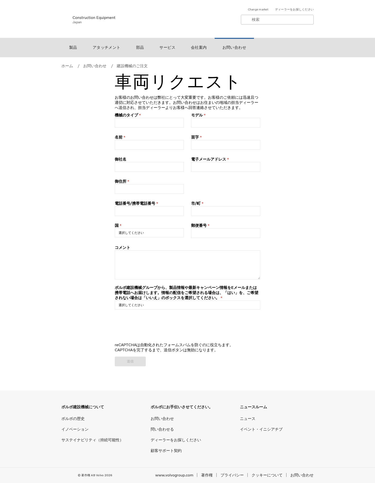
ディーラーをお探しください (294, 9)
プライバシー (232, 475)
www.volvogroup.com (174, 475)
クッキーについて (267, 475)
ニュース (247, 418)
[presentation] (151, 328)
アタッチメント (107, 47)
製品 (73, 47)
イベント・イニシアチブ (261, 429)
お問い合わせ (234, 47)
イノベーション (75, 429)
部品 (140, 47)
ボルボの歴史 (73, 418)
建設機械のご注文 (132, 66)
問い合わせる (162, 429)
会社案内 (199, 47)
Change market (258, 9)
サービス (167, 47)
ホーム (67, 66)
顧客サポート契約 (166, 450)
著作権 (207, 475)
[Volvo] (64, 18)
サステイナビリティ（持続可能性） (92, 440)
